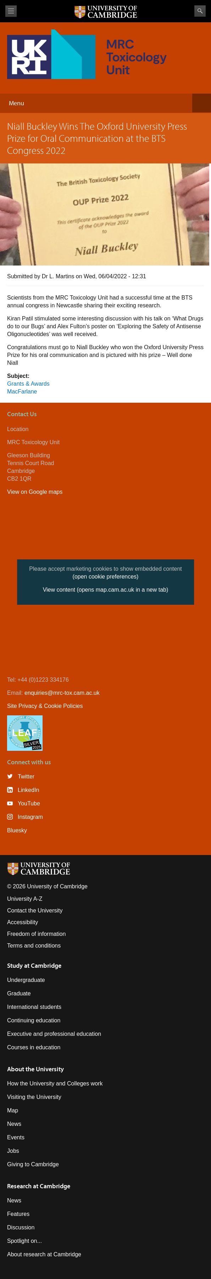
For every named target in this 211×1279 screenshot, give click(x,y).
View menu (11, 11)
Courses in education (33, 1047)
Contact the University (35, 910)
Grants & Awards (28, 384)
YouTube (29, 803)
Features (18, 1214)
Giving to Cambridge (33, 1164)
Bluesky (17, 830)
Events (15, 1137)
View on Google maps (34, 492)
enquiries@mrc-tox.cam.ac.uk (62, 693)
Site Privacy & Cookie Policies (45, 706)
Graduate (19, 993)
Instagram (30, 817)
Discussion (20, 1227)
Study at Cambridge (34, 965)
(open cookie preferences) (106, 577)
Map (12, 1110)
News (14, 1124)
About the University (35, 1069)
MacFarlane (22, 392)
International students (34, 1007)
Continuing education (33, 1020)
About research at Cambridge (44, 1254)
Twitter (26, 776)
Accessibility (22, 922)
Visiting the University (34, 1097)
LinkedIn (28, 790)
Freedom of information (36, 934)
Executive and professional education (54, 1034)
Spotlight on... (24, 1241)
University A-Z (25, 899)
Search (200, 11)
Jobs (13, 1151)
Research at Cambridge (38, 1186)
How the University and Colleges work (54, 1083)
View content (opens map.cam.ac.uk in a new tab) (105, 590)
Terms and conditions (34, 946)
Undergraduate (26, 980)
